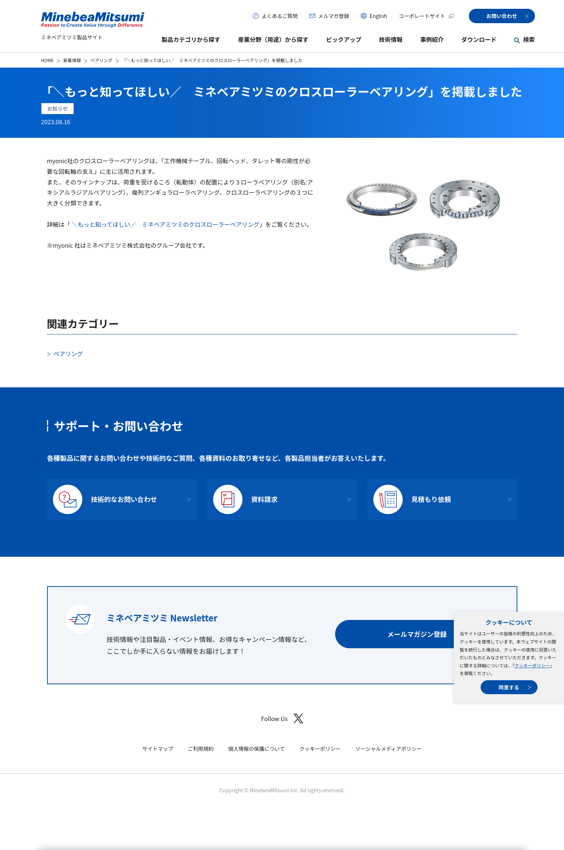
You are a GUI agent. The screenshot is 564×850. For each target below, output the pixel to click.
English (378, 15)
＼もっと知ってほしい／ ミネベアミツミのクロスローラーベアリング (165, 224)
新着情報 (72, 60)
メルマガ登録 (333, 15)
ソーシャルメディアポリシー (388, 748)
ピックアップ (343, 39)
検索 (529, 39)
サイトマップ (157, 748)
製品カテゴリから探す (190, 39)
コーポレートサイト (426, 15)
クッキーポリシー (532, 665)
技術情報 (390, 39)
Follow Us (282, 719)
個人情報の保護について (256, 748)
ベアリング (101, 60)
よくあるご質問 (280, 15)
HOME (47, 60)
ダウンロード (478, 39)
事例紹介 (431, 39)
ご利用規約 (200, 748)
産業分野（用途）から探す (273, 39)
